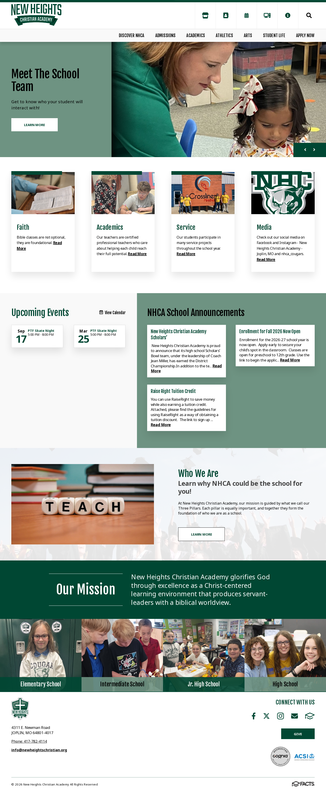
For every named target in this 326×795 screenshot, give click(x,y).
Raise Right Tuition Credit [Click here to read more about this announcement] (173, 391)
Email (294, 716)
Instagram (280, 716)
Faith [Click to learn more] (23, 227)
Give (298, 734)
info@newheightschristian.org (39, 749)
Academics (195, 35)
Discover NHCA (131, 35)
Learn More (201, 534)
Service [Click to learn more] (186, 227)
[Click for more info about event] (21, 331)
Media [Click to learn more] (264, 227)
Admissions (165, 35)
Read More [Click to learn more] (137, 253)
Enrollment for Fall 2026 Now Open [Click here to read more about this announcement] (269, 331)
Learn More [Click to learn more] (34, 124)
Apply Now (305, 35)
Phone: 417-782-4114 (29, 741)
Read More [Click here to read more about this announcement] (290, 360)
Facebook (254, 716)
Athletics (224, 35)
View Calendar (112, 312)
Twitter (266, 716)
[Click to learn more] (43, 193)
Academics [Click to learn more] (110, 227)
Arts (248, 35)
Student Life (274, 35)
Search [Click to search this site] (309, 15)
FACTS (310, 716)
